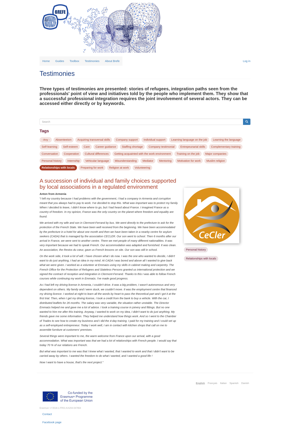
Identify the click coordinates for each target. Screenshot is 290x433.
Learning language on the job (189, 139)
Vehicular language (97, 160)
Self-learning (49, 146)
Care (87, 146)
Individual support (154, 139)
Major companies (215, 153)
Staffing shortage (132, 146)
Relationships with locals (58, 167)
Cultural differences (97, 153)
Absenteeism (63, 139)
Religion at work (119, 167)
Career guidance (106, 146)
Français (212, 383)
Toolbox (74, 61)
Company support (127, 139)
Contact (47, 414)
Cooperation (71, 153)
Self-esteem (70, 146)
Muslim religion (215, 160)
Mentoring (165, 160)
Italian (223, 383)
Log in (246, 61)
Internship (73, 160)
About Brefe (112, 61)
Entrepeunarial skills (192, 146)
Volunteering (142, 167)
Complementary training (225, 146)
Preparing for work (92, 167)
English (200, 383)
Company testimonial (162, 146)
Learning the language (226, 139)
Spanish (234, 383)
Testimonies (92, 61)
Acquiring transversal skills (93, 139)
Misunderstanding (126, 160)
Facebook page (51, 422)
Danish (245, 383)
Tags (44, 131)
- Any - (46, 139)
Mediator (148, 160)
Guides (59, 61)
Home (46, 61)
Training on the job (188, 153)
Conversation (50, 153)
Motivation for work (189, 160)
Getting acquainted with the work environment (142, 153)
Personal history (52, 160)
